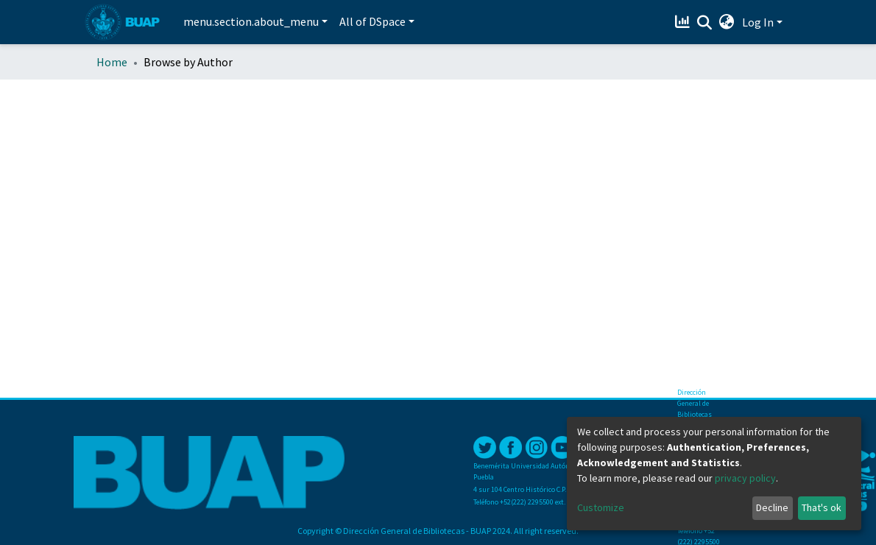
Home (111, 61)
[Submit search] (705, 22)
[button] (727, 22)
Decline (772, 507)
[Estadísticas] (684, 22)
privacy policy (745, 478)
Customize (600, 507)
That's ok (821, 507)
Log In (758, 22)
